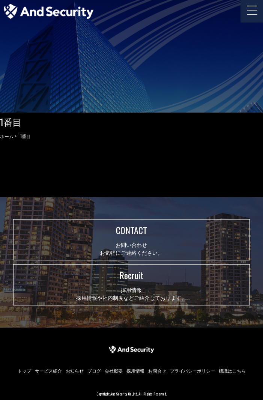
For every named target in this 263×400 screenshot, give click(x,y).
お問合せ (157, 370)
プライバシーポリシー (192, 370)
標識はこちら (232, 370)
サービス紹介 (48, 370)
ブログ (94, 370)
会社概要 (114, 370)
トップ (24, 370)
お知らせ (75, 370)
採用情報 (135, 370)
